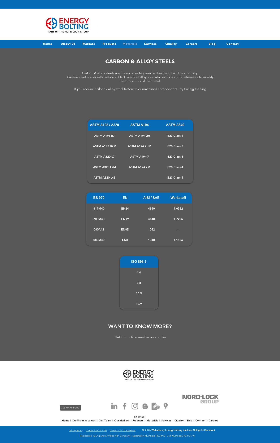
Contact (200, 421)
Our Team (105, 421)
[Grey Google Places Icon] (165, 406)
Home (65, 421)
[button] (68, 44)
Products (138, 421)
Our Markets (122, 421)
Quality (179, 421)
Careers (213, 421)
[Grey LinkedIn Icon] (114, 406)
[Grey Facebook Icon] (124, 406)
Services (166, 421)
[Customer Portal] (70, 408)
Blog (189, 421)
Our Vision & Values (84, 421)
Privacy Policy (76, 431)
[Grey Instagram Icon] (134, 406)
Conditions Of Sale (96, 431)
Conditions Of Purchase (122, 431)
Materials (152, 421)
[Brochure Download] (155, 406)
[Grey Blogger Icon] (145, 406)
